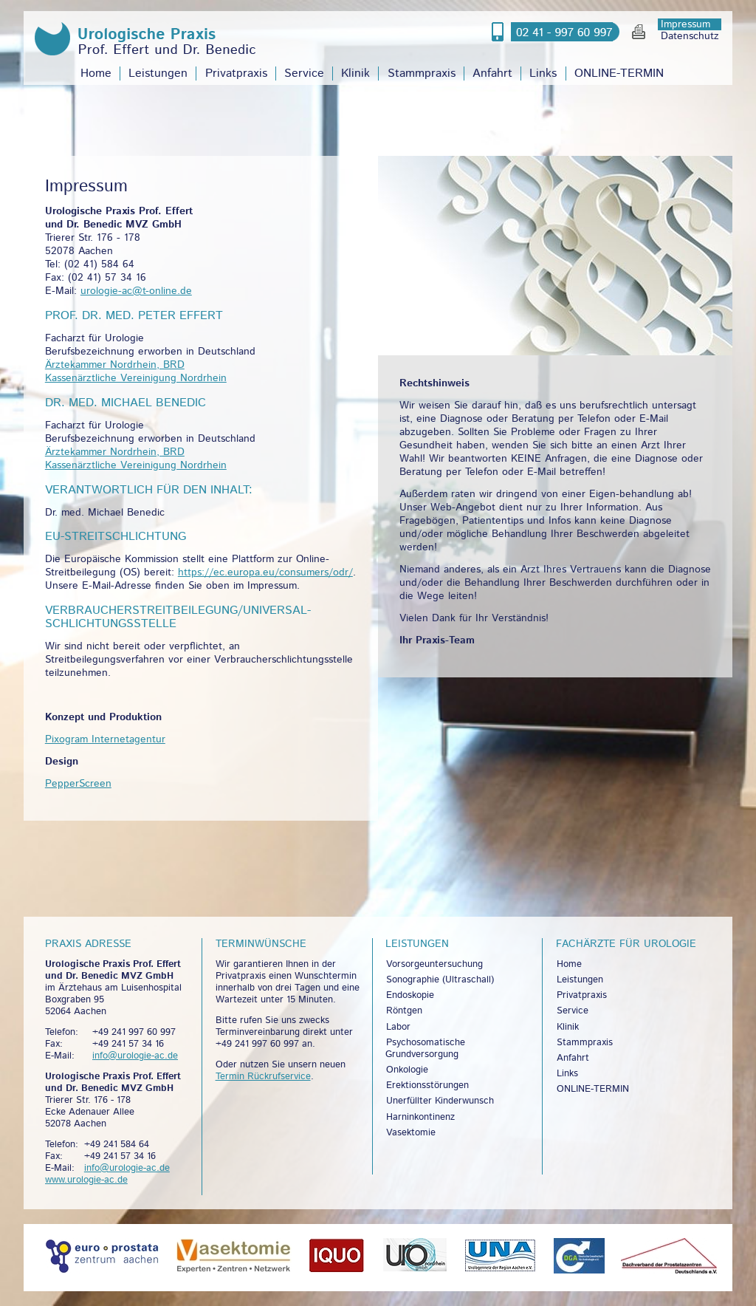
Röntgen (404, 1011)
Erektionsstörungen (427, 1085)
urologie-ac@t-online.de (136, 291)
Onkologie (407, 1070)
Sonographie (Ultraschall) (440, 980)
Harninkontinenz (420, 1117)
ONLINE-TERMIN (619, 73)
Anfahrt (492, 73)
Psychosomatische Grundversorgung (425, 1048)
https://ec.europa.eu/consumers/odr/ (265, 572)
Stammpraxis (422, 73)
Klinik (355, 73)
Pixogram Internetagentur (105, 739)
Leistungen (158, 73)
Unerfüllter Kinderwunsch (440, 1101)
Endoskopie (410, 995)
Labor (398, 1027)
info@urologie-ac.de (135, 1056)
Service (304, 73)
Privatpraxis (236, 73)
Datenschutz (690, 36)
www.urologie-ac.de (86, 1180)
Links (543, 73)
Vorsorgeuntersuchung (434, 964)
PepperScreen (78, 783)
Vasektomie (411, 1133)
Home (95, 73)
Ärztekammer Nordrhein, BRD (115, 365)
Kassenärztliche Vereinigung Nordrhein (136, 378)
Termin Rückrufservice (263, 1077)
